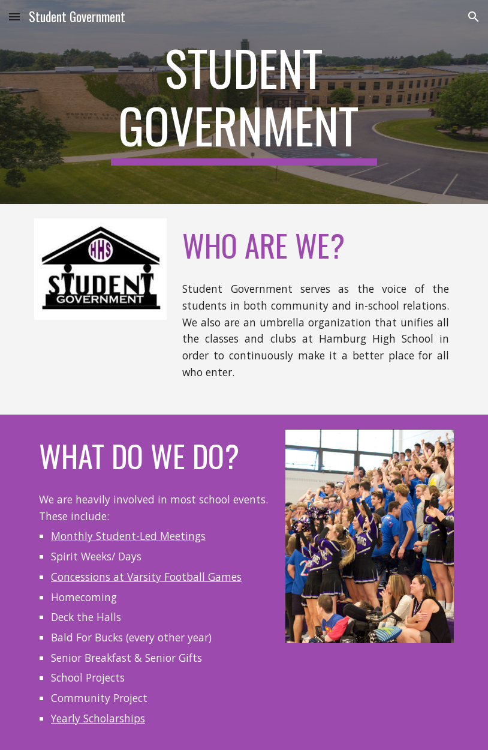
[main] (244, 102)
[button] (14, 16)
